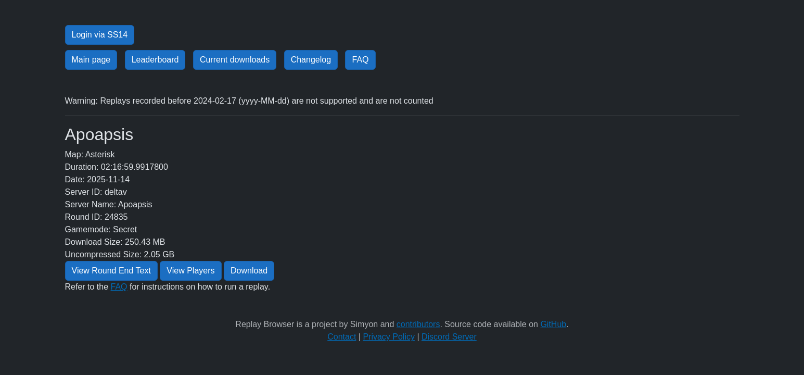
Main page (91, 59)
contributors (418, 324)
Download (249, 270)
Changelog (311, 59)
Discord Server (449, 336)
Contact (341, 336)
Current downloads (235, 59)
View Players (190, 270)
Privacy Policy (389, 336)
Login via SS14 (100, 34)
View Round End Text (111, 270)
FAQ (360, 59)
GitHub (553, 324)
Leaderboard (155, 59)
